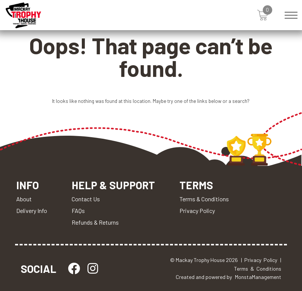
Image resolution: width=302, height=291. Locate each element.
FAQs (78, 210)
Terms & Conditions (204, 198)
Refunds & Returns (95, 222)
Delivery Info (31, 210)
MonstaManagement (258, 277)
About (24, 198)
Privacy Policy (197, 210)
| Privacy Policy (259, 260)
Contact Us (86, 198)
